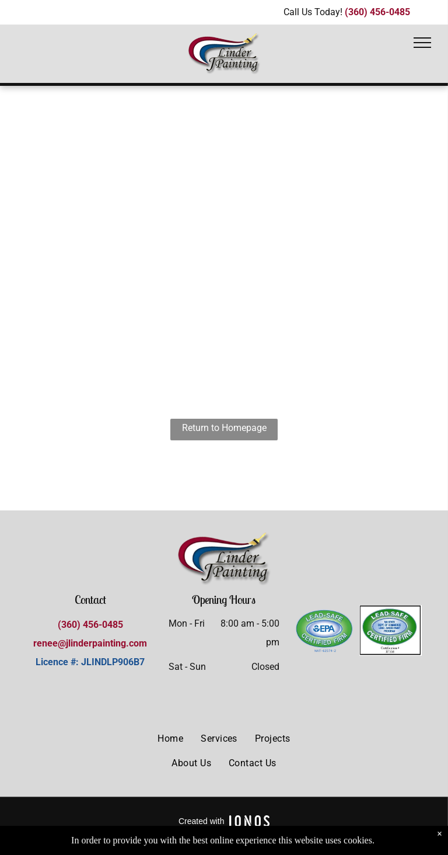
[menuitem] (170, 739)
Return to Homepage (224, 427)
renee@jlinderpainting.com (90, 643)
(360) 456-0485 (377, 12)
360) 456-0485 (92, 624)
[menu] (422, 42)
